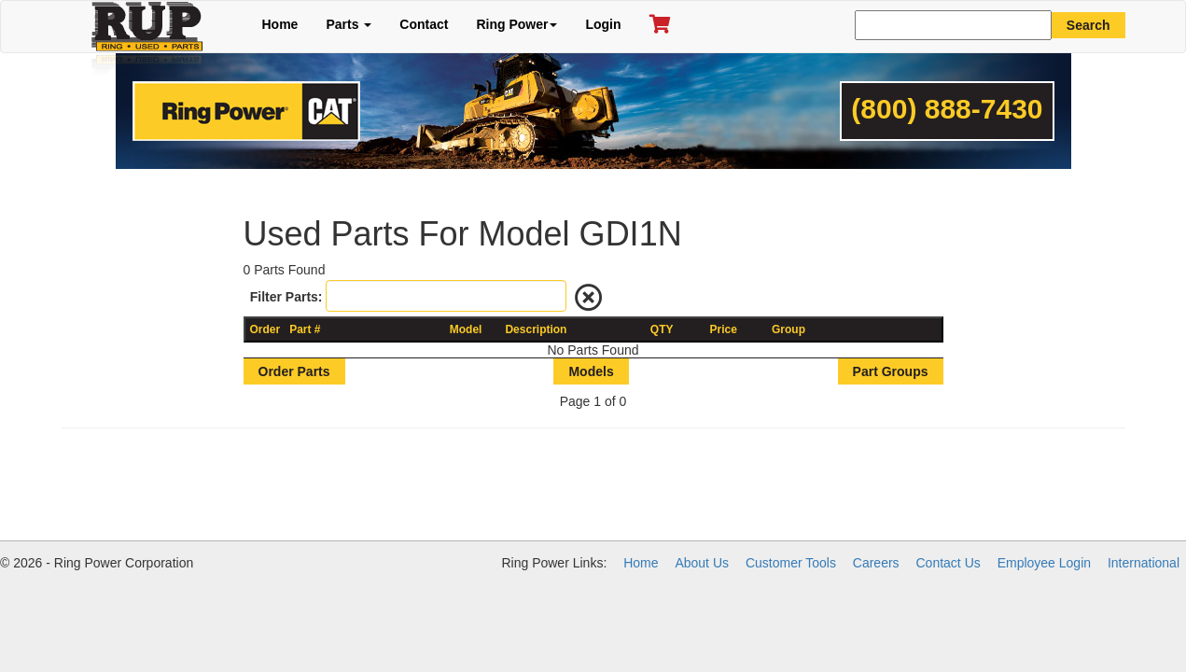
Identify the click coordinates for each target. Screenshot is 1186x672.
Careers (876, 562)
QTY (662, 329)
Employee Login (1044, 562)
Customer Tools (791, 562)
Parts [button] (348, 24)
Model (466, 329)
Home (280, 24)
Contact (423, 24)
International (1143, 562)
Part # (304, 329)
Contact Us (948, 562)
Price (723, 329)
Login (603, 24)
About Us (702, 562)
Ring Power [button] (516, 24)
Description (535, 329)
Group (788, 329)
